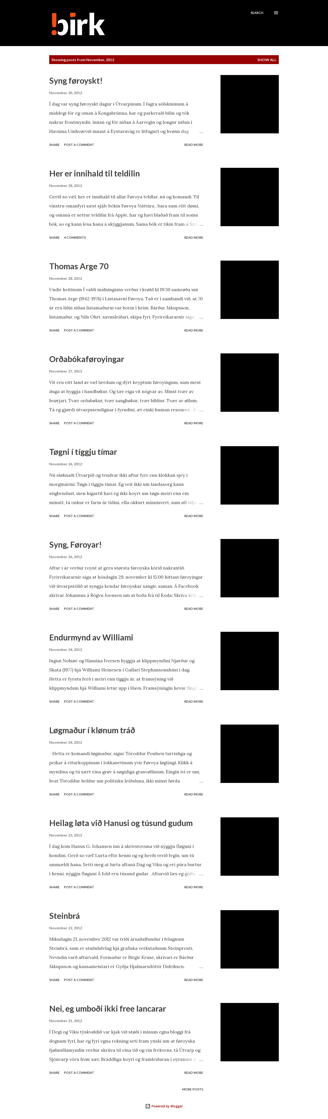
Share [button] (54, 145)
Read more (193, 145)
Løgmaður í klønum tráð (92, 730)
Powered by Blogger (164, 1106)
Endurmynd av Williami (91, 637)
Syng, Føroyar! (75, 544)
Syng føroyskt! (76, 80)
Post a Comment (79, 145)
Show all (267, 59)
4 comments (75, 237)
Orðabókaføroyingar (86, 359)
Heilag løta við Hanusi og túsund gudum (121, 823)
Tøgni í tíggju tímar (83, 452)
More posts (192, 1089)
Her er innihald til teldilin (94, 173)
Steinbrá (64, 916)
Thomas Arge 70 (79, 266)
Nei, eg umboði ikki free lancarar (107, 1008)
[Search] (257, 13)
